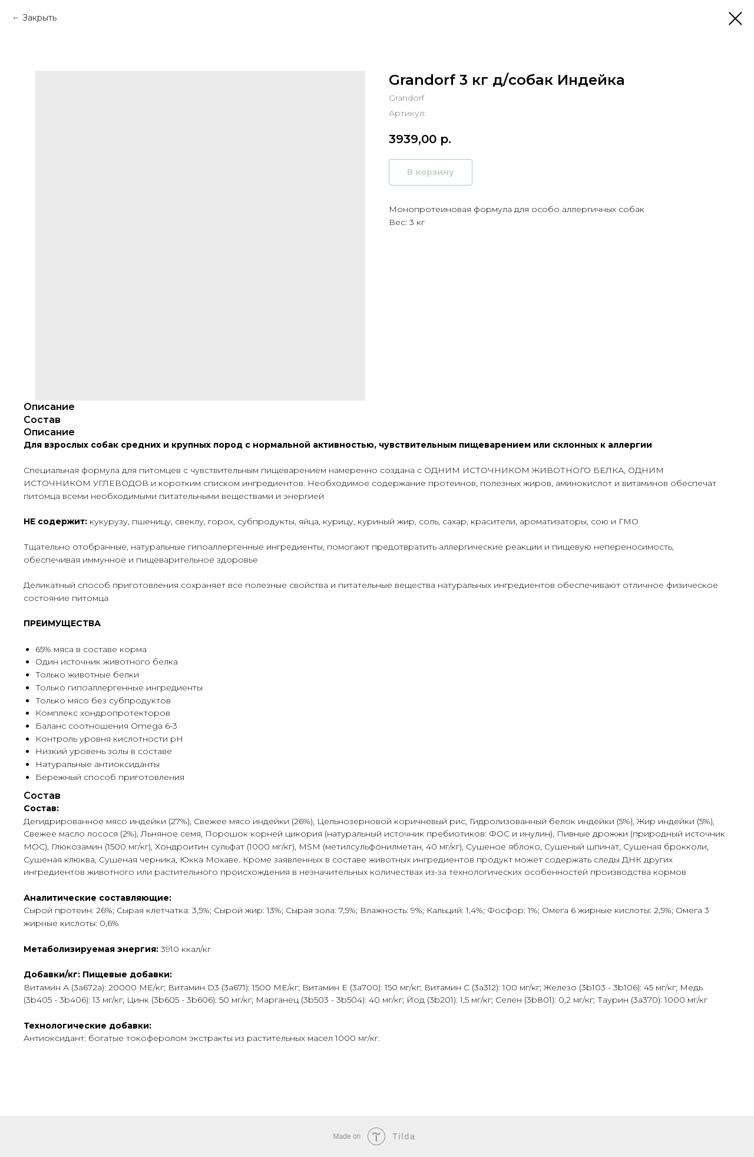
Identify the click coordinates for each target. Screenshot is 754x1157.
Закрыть (39, 17)
